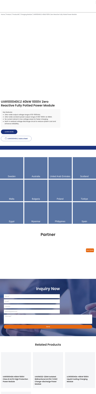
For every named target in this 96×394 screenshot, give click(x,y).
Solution (53, 372)
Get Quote (89, 250)
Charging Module (26, 14)
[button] (57, 59)
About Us (53, 381)
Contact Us (54, 385)
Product (8, 14)
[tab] (48, 88)
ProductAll (16, 14)
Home (3, 14)
